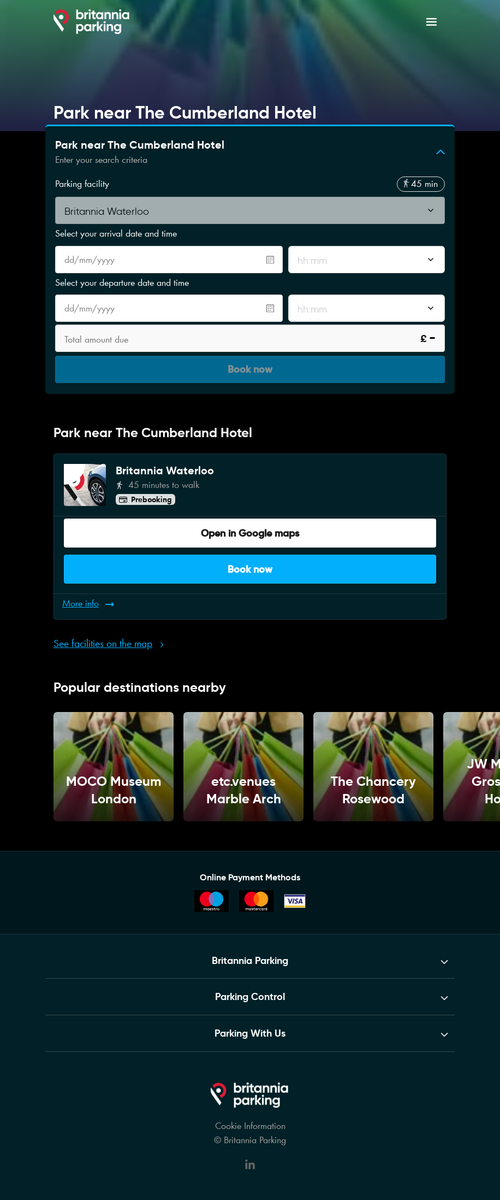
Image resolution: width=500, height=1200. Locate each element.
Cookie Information (250, 1115)
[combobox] (250, 211)
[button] (250, 152)
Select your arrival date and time (116, 233)
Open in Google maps (250, 528)
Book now (250, 561)
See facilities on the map (102, 630)
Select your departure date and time (122, 283)
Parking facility (82, 184)
